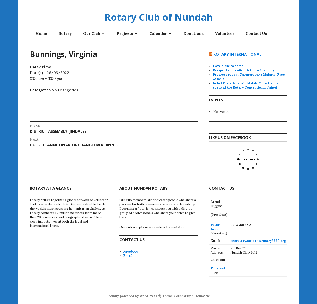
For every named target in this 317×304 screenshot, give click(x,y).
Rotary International (237, 54)
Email (127, 256)
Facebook (130, 251)
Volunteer (224, 33)
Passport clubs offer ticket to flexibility (244, 70)
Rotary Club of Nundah (158, 17)
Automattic (200, 296)
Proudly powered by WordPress (132, 296)
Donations (194, 33)
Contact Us (256, 33)
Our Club (91, 33)
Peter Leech (215, 227)
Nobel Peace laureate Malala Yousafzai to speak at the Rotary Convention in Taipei (245, 85)
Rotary (65, 33)
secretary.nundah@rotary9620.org (258, 241)
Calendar (158, 33)
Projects (125, 33)
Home (41, 33)
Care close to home (228, 66)
